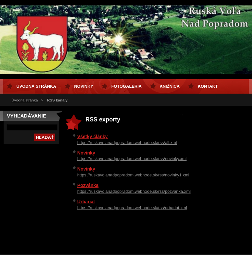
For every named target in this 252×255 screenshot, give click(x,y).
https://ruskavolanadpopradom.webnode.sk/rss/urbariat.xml (132, 207)
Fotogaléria (126, 86)
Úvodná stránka (24, 100)
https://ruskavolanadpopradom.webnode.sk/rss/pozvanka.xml (133, 191)
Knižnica (170, 86)
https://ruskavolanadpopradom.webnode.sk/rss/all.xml (127, 142)
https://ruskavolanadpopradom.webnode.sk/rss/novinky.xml (132, 158)
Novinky (86, 152)
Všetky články (92, 136)
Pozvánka (88, 185)
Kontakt (208, 86)
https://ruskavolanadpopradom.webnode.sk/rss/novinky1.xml (133, 175)
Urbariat (86, 201)
